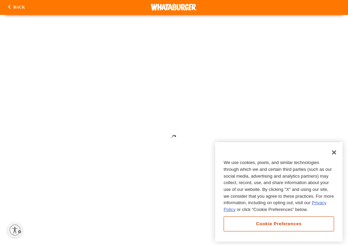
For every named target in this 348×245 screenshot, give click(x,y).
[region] (279, 192)
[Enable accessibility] (15, 230)
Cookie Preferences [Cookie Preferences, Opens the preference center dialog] (278, 223)
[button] (16, 7)
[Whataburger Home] (174, 7)
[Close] (334, 152)
